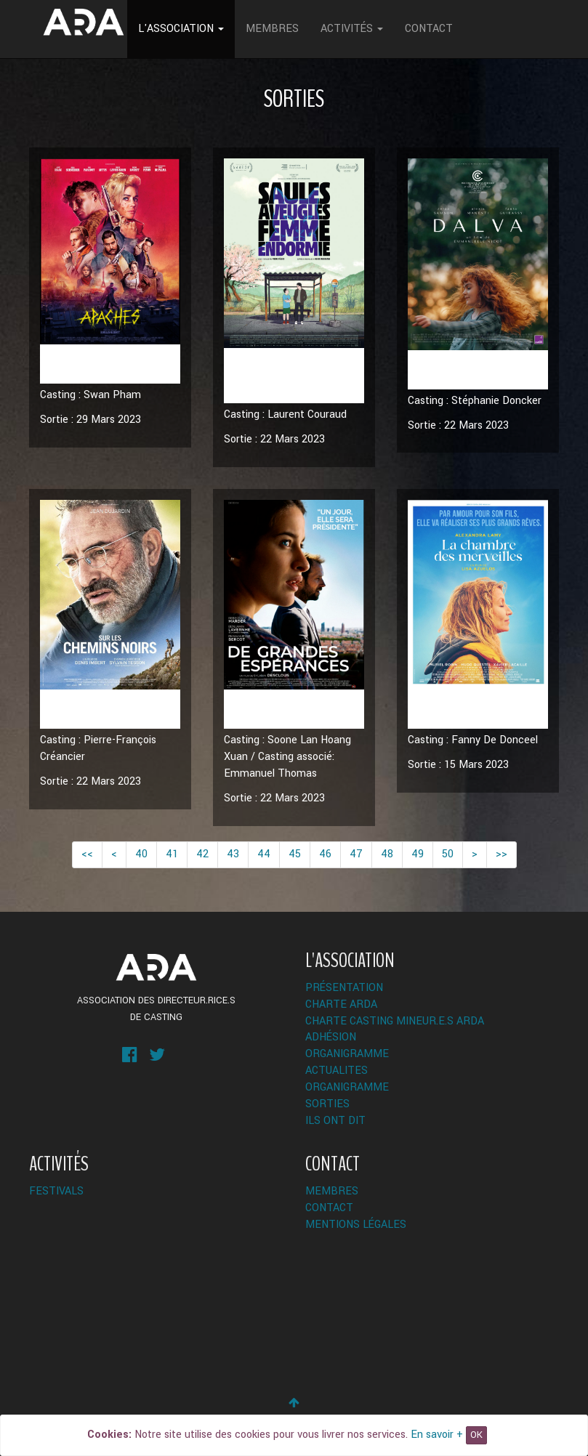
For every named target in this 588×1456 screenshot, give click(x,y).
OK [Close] (476, 1434)
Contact (429, 28)
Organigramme (347, 1053)
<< (87, 854)
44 (263, 854)
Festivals (56, 1191)
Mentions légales (355, 1224)
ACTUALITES (336, 1070)
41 (172, 854)
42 (202, 854)
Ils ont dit (335, 1120)
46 (325, 854)
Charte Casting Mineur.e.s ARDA (394, 1021)
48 (387, 854)
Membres (272, 28)
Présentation (344, 987)
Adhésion (330, 1037)
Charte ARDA (341, 1004)
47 (356, 854)
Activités (352, 28)
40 (141, 854)
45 (295, 854)
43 (233, 854)
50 (448, 854)
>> (501, 854)
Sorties (327, 1104)
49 (417, 854)
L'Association (181, 28)
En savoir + (437, 1434)
